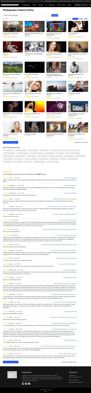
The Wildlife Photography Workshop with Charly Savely (64, 294)
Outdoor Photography (20, 156)
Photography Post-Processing (57, 150)
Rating (86, 18)
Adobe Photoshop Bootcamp (70, 177)
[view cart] (73, 1)
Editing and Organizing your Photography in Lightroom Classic (54, 74)
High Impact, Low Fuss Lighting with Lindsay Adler (65, 283)
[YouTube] (23, 383)
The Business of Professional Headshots (10, 134)
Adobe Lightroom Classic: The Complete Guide (53, 34)
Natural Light (63, 159)
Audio (69, 5)
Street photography (8, 161)
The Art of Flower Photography (54, 113)
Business (52, 5)
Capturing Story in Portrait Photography (13, 113)
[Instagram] (29, 383)
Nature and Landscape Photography (12, 74)
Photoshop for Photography (52, 161)
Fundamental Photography (20, 150)
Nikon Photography (18, 159)
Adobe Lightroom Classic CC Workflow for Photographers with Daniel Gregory (59, 244)
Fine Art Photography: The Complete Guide (77, 54)
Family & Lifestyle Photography (36, 153)
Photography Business (8, 150)
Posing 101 (5, 54)
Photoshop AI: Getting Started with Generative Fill (55, 134)
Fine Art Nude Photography (31, 74)
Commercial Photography (9, 153)
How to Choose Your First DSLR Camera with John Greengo (63, 317)
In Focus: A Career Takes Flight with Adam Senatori (65, 302)
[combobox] (81, 5)
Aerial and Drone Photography (56, 156)
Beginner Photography (73, 159)
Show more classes (10, 142)
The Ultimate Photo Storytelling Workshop (54, 93)
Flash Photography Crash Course (33, 93)
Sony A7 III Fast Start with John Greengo (67, 353)
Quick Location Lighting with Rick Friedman (67, 235)
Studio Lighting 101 (73, 33)
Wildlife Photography (18, 161)
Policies (45, 391)
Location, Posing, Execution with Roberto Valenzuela (65, 214)
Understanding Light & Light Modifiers (34, 54)
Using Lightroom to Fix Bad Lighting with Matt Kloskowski (64, 250)
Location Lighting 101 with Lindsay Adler (68, 220)
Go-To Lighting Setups (30, 134)
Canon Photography (8, 159)
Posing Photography (44, 150)
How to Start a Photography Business (12, 93)
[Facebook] (26, 383)
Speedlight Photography (80, 156)
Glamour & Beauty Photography (73, 153)
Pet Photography (28, 161)
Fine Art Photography (49, 153)
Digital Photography (54, 159)
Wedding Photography (42, 156)
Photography (26, 5)
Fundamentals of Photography (10, 33)
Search (54, 15)
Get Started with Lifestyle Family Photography (76, 134)
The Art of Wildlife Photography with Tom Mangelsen (65, 329)
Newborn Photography (8, 156)
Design (40, 5)
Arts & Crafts (61, 5)
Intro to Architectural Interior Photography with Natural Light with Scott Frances (59, 346)
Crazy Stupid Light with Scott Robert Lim (68, 264)
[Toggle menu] (90, 5)
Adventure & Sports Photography (72, 150)
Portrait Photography (31, 156)
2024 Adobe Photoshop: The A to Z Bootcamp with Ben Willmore (62, 206)
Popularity (75, 18)
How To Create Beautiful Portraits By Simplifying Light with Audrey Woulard (60, 229)
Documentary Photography (22, 153)
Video (34, 5)
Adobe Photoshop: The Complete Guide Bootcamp (76, 114)
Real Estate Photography (74, 93)
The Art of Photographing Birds (32, 113)
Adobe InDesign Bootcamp (70, 311)
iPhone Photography (43, 159)
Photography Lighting (33, 150)
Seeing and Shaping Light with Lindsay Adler (66, 258)
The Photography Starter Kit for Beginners (76, 74)
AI (46, 5)
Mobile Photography (69, 156)
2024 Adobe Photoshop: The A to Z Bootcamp (34, 34)
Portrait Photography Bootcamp (54, 54)
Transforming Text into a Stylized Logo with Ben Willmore (64, 323)
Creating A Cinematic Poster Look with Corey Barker (65, 199)
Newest (81, 18)
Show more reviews (10, 362)
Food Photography (60, 153)
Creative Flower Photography (31, 159)
